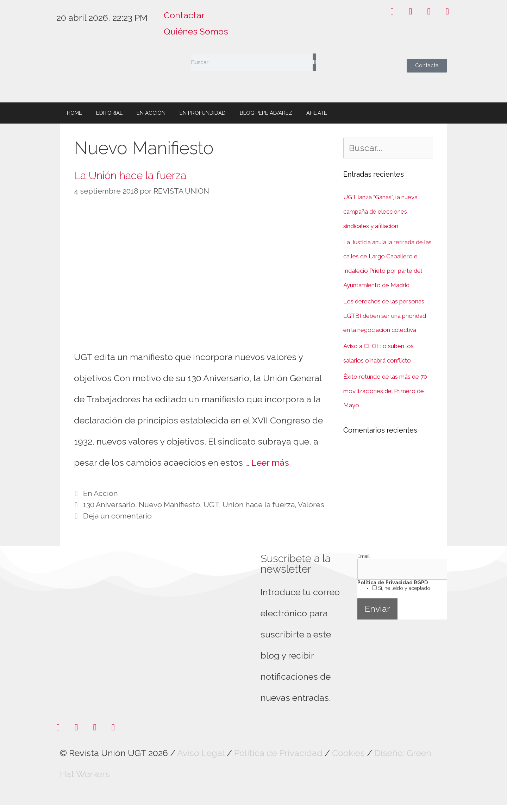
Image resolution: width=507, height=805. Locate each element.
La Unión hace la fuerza (130, 175)
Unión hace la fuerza (259, 504)
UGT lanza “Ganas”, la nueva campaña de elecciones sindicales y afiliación (380, 211)
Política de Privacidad (278, 753)
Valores (311, 504)
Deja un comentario (117, 515)
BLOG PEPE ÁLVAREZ (266, 113)
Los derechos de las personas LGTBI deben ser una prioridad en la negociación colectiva (384, 316)
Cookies (348, 753)
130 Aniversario (109, 504)
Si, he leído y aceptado (403, 588)
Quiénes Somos (196, 31)
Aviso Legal (201, 753)
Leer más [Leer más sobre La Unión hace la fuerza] (270, 462)
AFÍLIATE (316, 113)
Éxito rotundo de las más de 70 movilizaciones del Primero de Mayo (385, 391)
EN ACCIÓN (151, 113)
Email (363, 556)
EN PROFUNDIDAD (203, 113)
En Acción (100, 493)
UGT (211, 504)
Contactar (184, 15)
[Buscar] (314, 62)
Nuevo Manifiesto (169, 504)
